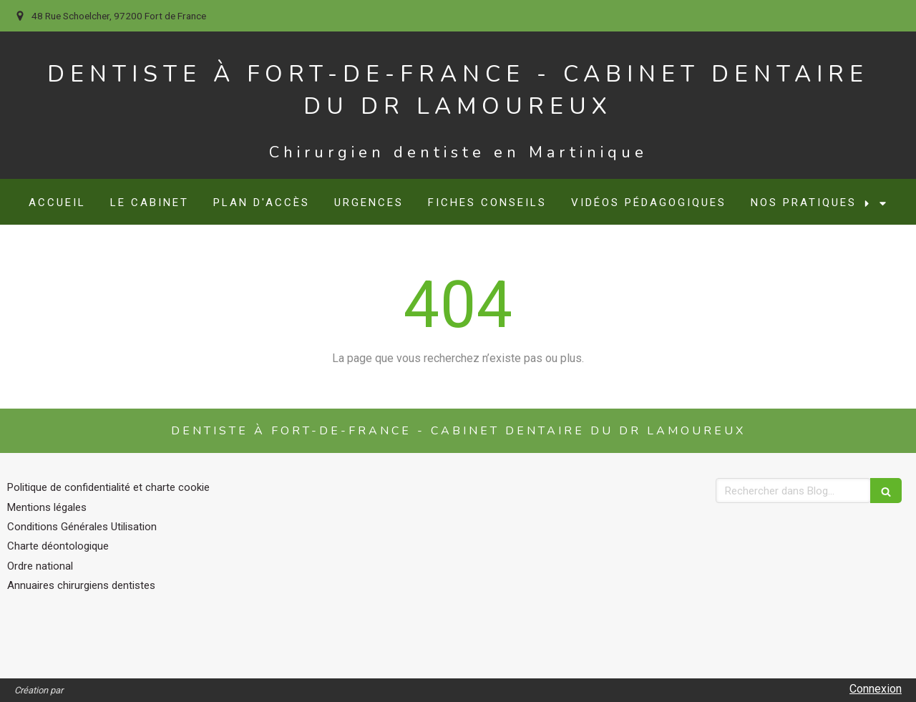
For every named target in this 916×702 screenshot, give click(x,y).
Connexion (875, 689)
